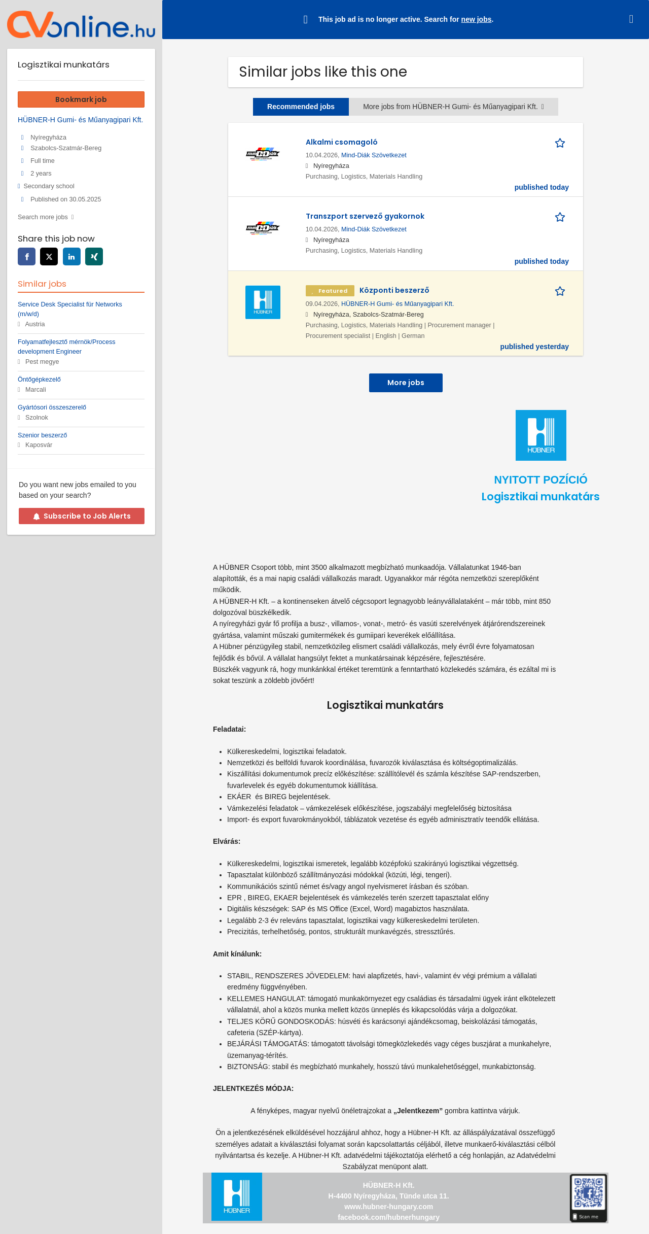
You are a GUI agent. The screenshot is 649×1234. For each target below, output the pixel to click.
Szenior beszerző (42, 435)
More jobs (405, 383)
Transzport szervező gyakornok (365, 216)
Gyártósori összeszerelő (52, 407)
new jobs (476, 19)
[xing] (94, 256)
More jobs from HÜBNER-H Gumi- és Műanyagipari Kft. (453, 106)
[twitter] (49, 256)
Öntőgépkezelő (39, 379)
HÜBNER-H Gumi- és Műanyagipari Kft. (397, 303)
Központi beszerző (394, 290)
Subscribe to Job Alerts (82, 516)
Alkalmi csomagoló (342, 142)
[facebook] (26, 256)
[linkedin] (72, 256)
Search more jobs (43, 217)
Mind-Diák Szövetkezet (374, 155)
